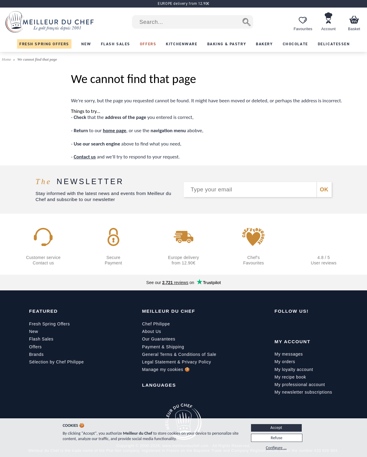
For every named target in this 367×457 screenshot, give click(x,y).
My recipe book (290, 377)
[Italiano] (172, 399)
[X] (317, 325)
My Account (293, 341)
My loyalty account (294, 369)
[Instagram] (305, 325)
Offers (35, 346)
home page (114, 130)
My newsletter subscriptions (303, 392)
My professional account (300, 384)
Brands (36, 354)
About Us (151, 331)
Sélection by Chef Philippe (56, 362)
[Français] (147, 399)
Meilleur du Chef (168, 311)
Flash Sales (41, 339)
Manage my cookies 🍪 (166, 369)
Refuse (276, 437)
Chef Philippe (156, 323)
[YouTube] (292, 325)
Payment (151, 346)
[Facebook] (279, 325)
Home (7, 59)
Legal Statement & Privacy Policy (176, 362)
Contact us (85, 157)
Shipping (175, 346)
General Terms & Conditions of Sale (179, 354)
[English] (159, 399)
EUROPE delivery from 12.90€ (183, 3)
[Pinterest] (330, 325)
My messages (289, 354)
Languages (159, 385)
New (33, 331)
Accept (276, 427)
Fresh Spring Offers (49, 323)
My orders (285, 361)
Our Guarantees (158, 339)
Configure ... (276, 447)
